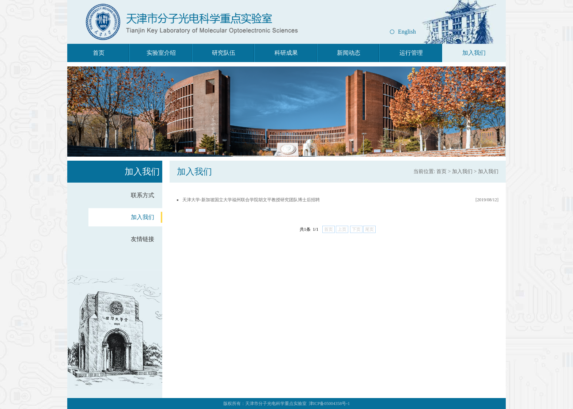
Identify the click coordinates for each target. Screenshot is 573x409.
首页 (99, 53)
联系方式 (142, 195)
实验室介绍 (161, 53)
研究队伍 (223, 53)
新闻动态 (348, 53)
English (407, 31)
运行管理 (411, 53)
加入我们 (474, 53)
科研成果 (286, 53)
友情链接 (142, 239)
